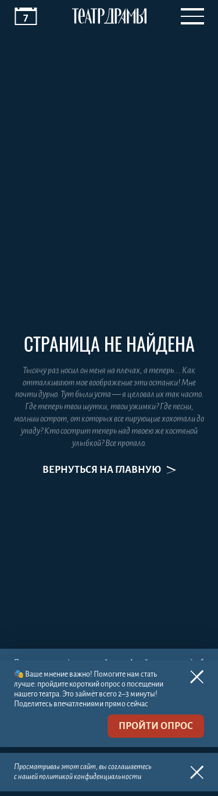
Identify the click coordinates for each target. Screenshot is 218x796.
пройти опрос (156, 726)
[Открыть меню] (192, 16)
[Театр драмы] (109, 16)
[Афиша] (26, 16)
